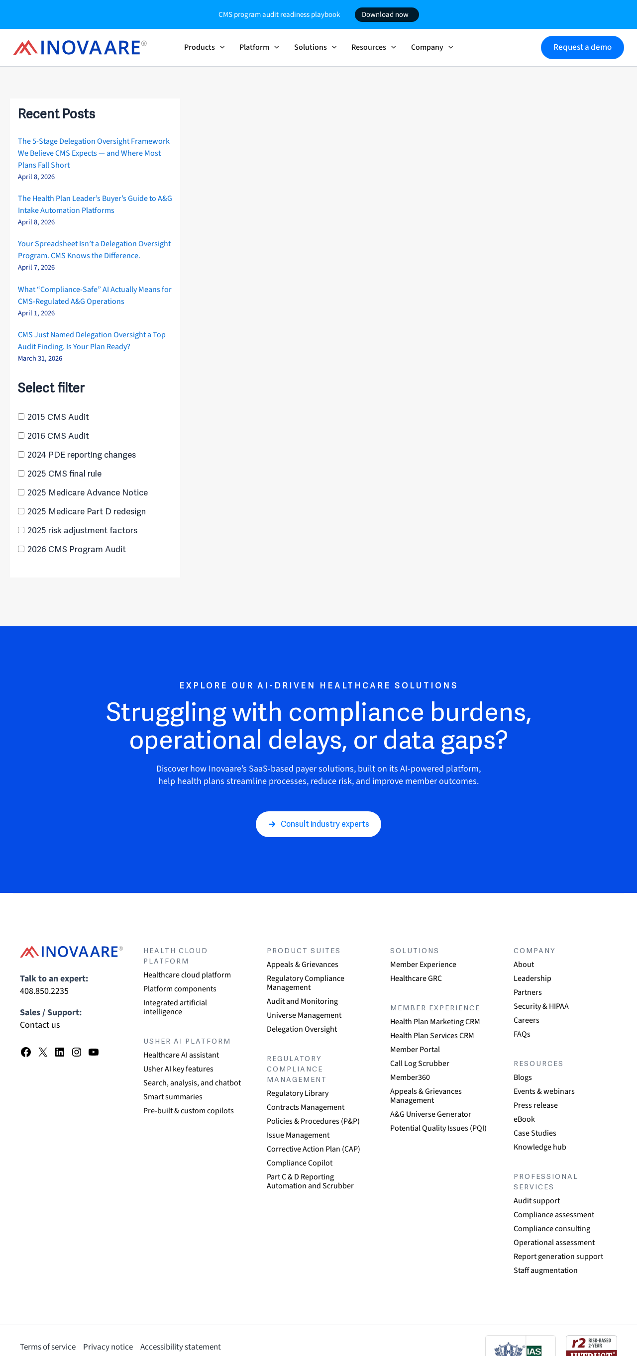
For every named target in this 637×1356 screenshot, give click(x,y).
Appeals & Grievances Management (426, 1096)
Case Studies (535, 1133)
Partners (528, 992)
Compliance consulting (552, 1228)
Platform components (179, 988)
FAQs (522, 1034)
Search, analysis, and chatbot (192, 1082)
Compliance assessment (554, 1214)
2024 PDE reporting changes (81, 455)
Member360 (410, 1077)
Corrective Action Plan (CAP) (313, 1149)
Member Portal (415, 1049)
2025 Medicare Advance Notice (87, 492)
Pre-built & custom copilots (188, 1110)
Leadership (532, 978)
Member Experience (423, 964)
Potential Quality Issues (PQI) (438, 1128)
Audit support (537, 1200)
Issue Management (298, 1135)
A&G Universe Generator (430, 1114)
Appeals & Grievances (302, 964)
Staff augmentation (546, 1270)
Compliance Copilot (299, 1163)
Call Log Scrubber (419, 1063)
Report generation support (558, 1256)
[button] (220, 47)
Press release (536, 1105)
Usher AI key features (178, 1069)
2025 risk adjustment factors (82, 530)
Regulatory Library (297, 1093)
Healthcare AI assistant (181, 1055)
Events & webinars (544, 1091)
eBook (524, 1119)
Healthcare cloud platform (187, 974)
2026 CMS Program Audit (76, 549)
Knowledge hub (540, 1147)
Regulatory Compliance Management (305, 983)
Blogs (523, 1077)
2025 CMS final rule (64, 474)
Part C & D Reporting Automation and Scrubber (310, 1181)
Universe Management (304, 1015)
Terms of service (48, 1347)
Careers (526, 1020)
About (524, 964)
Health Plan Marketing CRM (435, 1021)
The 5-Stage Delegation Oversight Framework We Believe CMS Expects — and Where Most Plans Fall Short (94, 153)
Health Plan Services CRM (432, 1035)
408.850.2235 (44, 991)
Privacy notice (108, 1347)
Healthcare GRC (416, 978)
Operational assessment (554, 1242)
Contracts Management (305, 1107)
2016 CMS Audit (58, 436)
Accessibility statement (180, 1347)
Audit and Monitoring (302, 1001)
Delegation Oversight (302, 1029)
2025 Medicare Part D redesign (86, 511)
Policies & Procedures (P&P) (313, 1121)
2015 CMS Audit (58, 417)
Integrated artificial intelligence (175, 1007)
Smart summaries (173, 1096)
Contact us (40, 1025)
